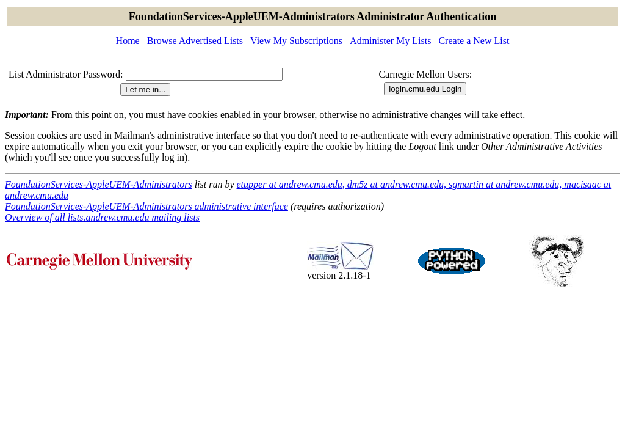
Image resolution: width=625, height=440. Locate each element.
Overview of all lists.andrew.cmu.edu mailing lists (102, 217)
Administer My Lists (390, 40)
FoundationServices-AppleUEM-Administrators (98, 184)
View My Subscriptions (296, 40)
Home (128, 40)
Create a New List (473, 40)
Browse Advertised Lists (195, 40)
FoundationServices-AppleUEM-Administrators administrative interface (146, 206)
